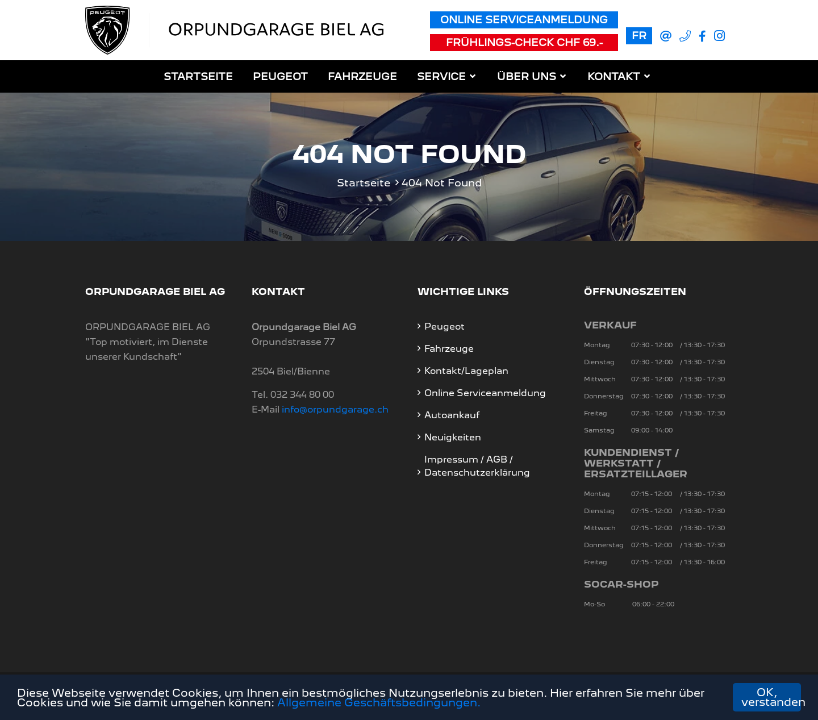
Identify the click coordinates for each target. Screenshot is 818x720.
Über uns (526, 76)
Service (441, 76)
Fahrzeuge (362, 76)
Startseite (198, 76)
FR (639, 35)
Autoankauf (451, 415)
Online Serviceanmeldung (524, 20)
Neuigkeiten (452, 437)
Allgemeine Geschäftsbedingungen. (379, 702)
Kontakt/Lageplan (466, 370)
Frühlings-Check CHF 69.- (524, 42)
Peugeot (280, 76)
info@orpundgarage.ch (335, 409)
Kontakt (613, 76)
